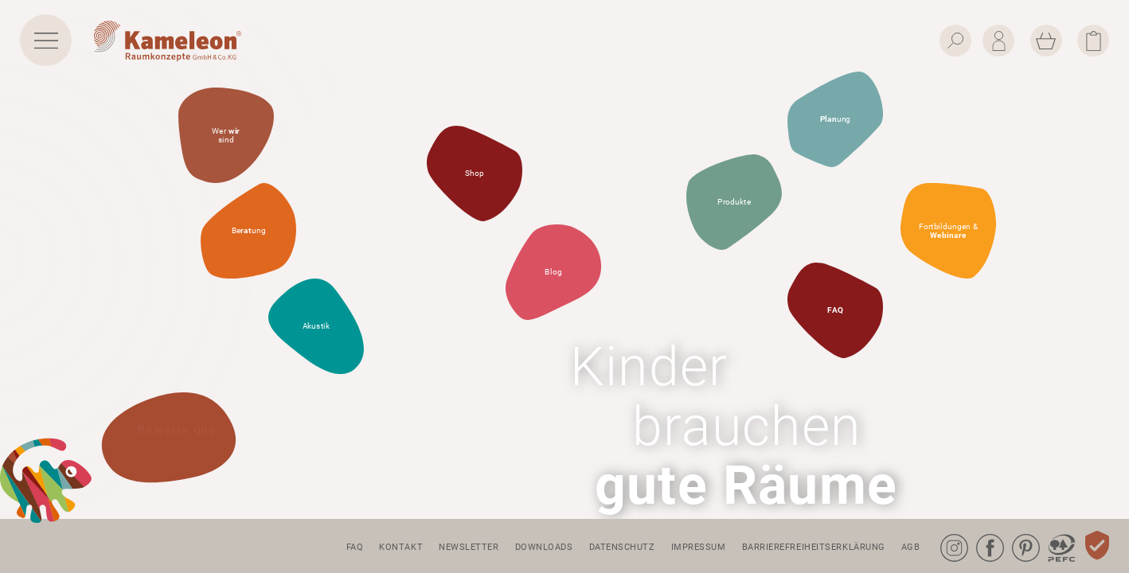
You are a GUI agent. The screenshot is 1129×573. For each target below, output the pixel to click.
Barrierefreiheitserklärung (813, 547)
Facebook (979, 534)
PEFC (1049, 534)
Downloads (544, 547)
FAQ (355, 547)
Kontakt (401, 547)
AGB (910, 547)
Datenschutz (622, 547)
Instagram (943, 534)
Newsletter (469, 547)
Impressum (698, 547)
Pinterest (1015, 534)
